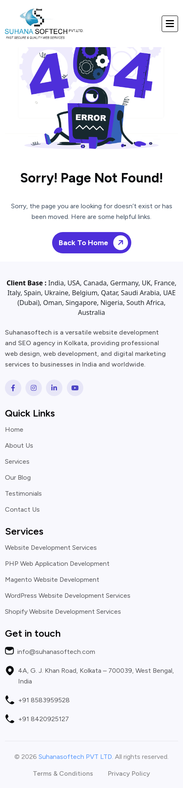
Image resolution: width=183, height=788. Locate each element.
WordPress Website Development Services (67, 595)
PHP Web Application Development (57, 563)
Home (14, 429)
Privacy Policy (129, 773)
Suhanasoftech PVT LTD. (76, 757)
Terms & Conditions (63, 773)
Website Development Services (51, 547)
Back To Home (95, 242)
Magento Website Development (52, 579)
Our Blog (18, 477)
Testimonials (23, 493)
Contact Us (22, 509)
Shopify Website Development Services (63, 611)
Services (17, 461)
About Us (19, 445)
